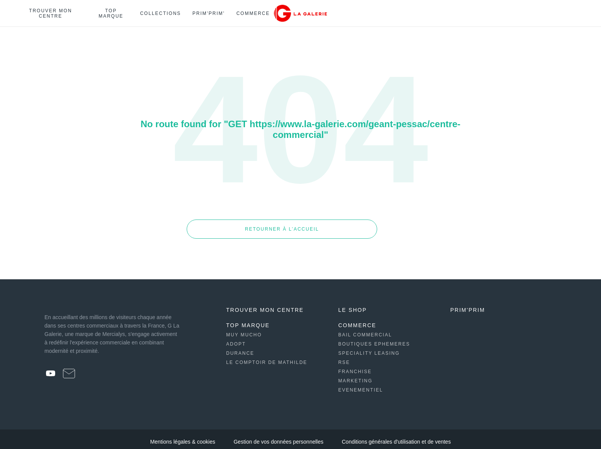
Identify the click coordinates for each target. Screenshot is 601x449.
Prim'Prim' (208, 13)
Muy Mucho (244, 330)
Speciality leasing (369, 348)
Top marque (111, 13)
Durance (240, 348)
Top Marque (248, 320)
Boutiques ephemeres (374, 339)
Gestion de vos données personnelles (278, 437)
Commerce (253, 13)
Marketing (355, 376)
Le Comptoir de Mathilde (266, 357)
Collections (160, 13)
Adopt (236, 339)
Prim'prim (467, 305)
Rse (344, 357)
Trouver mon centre (50, 13)
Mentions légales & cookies (182, 437)
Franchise (354, 366)
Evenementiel (360, 385)
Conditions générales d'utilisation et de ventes (396, 437)
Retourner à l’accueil (247, 226)
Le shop (352, 305)
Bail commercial (365, 330)
